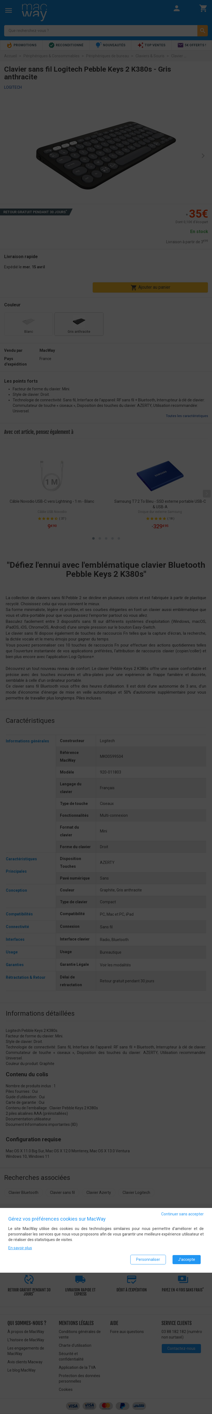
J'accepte (186, 1259)
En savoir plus (20, 1248)
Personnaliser (148, 1259)
